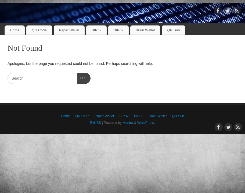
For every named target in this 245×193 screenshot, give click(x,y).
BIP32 (96, 30)
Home (14, 30)
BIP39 (118, 30)
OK (81, 77)
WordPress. (146, 123)
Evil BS (95, 123)
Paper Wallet (69, 30)
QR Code (39, 30)
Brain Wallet (145, 30)
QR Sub (173, 30)
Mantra (127, 123)
